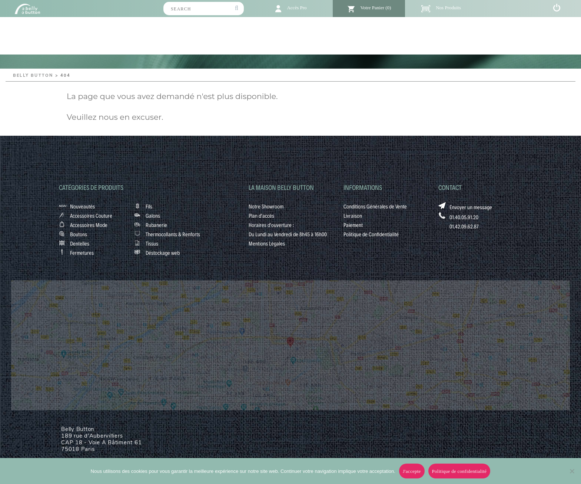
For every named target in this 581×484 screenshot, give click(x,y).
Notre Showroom (266, 206)
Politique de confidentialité (459, 471)
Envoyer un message (470, 207)
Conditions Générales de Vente (375, 206)
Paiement (353, 224)
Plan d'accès (261, 215)
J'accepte (412, 471)
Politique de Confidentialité (371, 234)
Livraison (352, 215)
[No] (571, 471)
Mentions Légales (267, 243)
